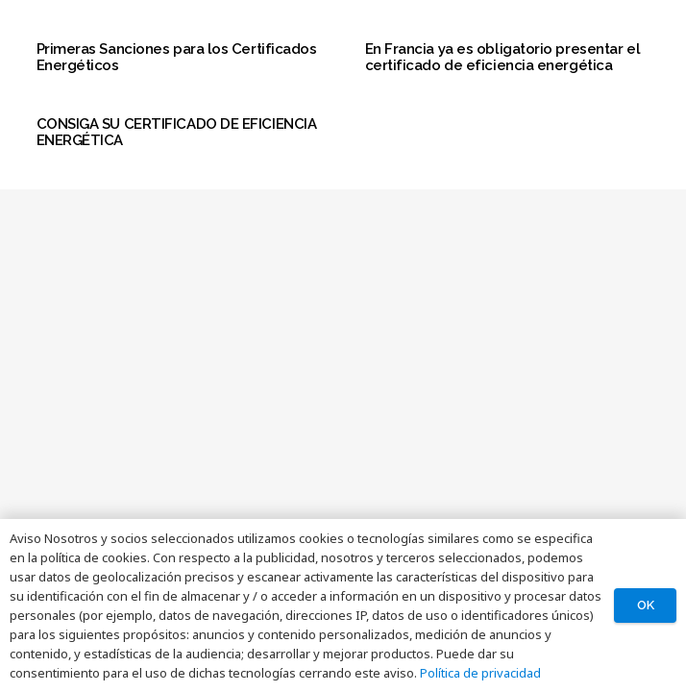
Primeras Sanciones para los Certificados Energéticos (177, 57)
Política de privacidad (480, 672)
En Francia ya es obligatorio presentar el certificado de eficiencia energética (503, 57)
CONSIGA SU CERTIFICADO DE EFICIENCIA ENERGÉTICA (177, 132)
